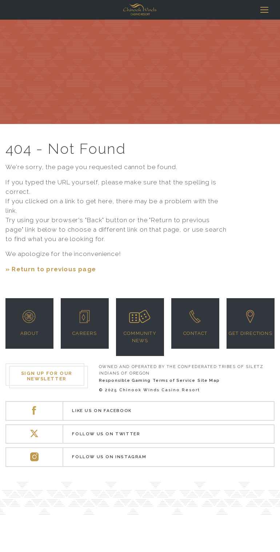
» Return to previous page (50, 269)
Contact (195, 333)
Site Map (208, 380)
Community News (140, 337)
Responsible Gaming (125, 380)
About (29, 333)
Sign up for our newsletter (46, 376)
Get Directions (250, 333)
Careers (84, 333)
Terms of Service (174, 380)
